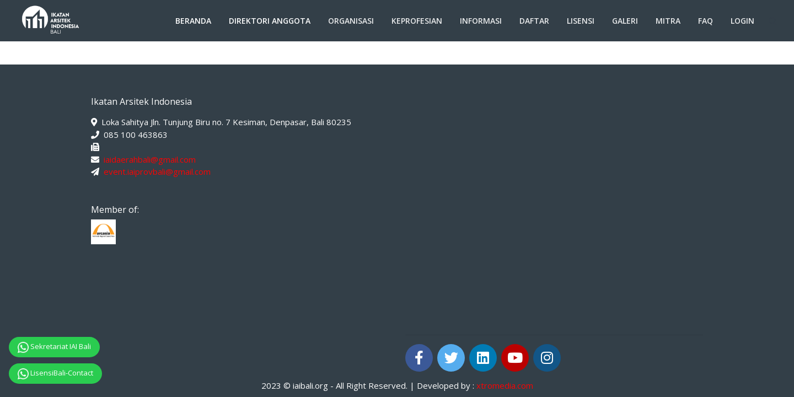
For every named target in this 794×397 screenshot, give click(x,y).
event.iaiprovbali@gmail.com (157, 171)
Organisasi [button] (351, 20)
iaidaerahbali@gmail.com (150, 159)
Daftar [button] (534, 20)
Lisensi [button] (580, 20)
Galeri (625, 20)
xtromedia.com (504, 385)
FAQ (705, 20)
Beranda (193, 20)
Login (742, 20)
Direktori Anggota (269, 20)
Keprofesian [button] (416, 20)
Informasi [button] (481, 20)
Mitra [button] (668, 20)
